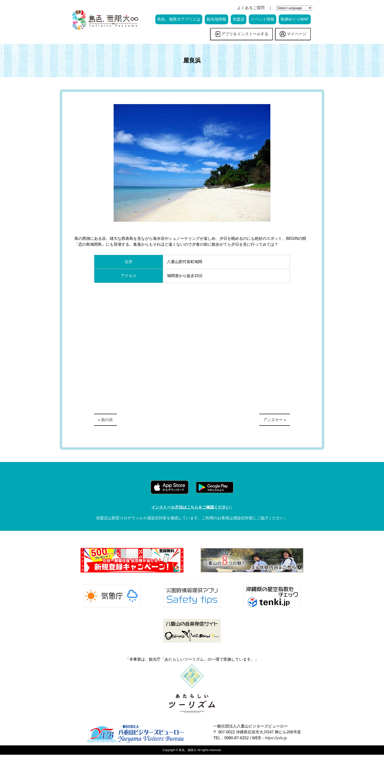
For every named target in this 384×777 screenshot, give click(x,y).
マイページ (293, 34)
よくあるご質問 (250, 8)
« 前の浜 (105, 420)
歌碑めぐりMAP (295, 19)
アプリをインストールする (241, 34)
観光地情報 (216, 19)
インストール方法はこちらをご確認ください (190, 507)
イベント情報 (262, 19)
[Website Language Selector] (294, 8)
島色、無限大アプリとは (178, 19)
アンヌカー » (274, 420)
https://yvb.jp (276, 738)
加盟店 (238, 19)
